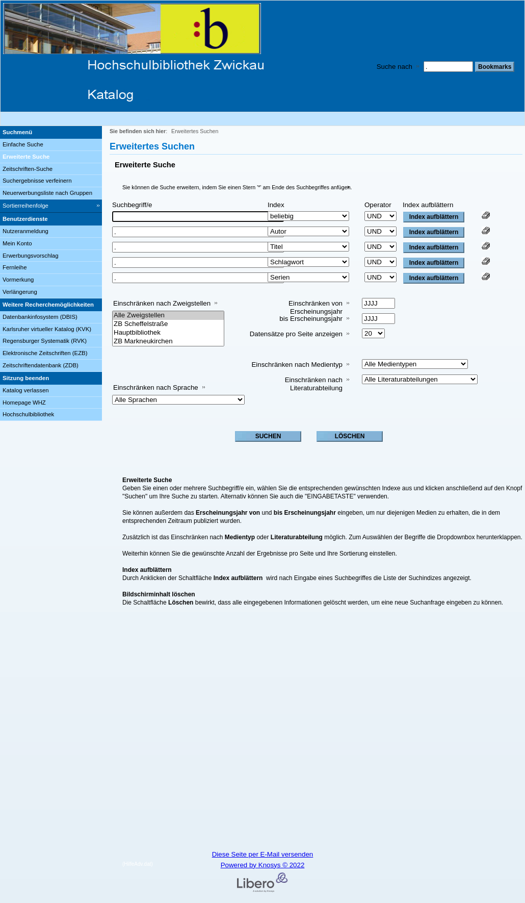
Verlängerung (20, 292)
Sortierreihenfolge (25, 206)
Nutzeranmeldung (25, 231)
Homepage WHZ (24, 402)
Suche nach (394, 66)
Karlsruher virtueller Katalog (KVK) (47, 329)
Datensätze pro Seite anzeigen (296, 334)
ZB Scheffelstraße (168, 324)
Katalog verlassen (26, 390)
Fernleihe (15, 267)
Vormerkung (18, 280)
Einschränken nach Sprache (155, 387)
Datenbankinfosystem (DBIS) (40, 317)
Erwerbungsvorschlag (31, 256)
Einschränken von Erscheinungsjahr (315, 307)
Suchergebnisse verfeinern (37, 181)
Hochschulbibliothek (28, 414)
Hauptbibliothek (168, 333)
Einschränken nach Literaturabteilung (314, 384)
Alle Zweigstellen (168, 315)
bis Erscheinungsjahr (311, 318)
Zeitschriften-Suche (27, 169)
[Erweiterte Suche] (51, 157)
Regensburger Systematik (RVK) (45, 341)
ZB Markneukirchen (168, 341)
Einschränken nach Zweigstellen (162, 303)
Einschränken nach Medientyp (297, 364)
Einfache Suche (23, 144)
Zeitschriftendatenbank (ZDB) (40, 365)
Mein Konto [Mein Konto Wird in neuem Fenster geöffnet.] (17, 243)
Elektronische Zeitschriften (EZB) (45, 353)
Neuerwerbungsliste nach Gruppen (47, 193)
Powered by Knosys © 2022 (263, 865)
